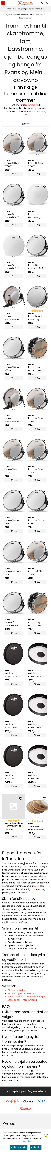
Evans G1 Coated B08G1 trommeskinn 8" (13, 369)
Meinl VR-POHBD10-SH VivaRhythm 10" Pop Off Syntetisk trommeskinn (37, 675)
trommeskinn (31, 105)
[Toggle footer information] (47, 1124)
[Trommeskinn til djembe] (13, 806)
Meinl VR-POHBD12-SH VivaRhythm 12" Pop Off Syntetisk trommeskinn (37, 726)
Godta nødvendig (18, 1147)
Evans (40, 111)
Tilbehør (15, 15)
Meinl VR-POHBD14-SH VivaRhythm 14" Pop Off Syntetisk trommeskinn (37, 777)
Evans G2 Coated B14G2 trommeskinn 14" (12, 215)
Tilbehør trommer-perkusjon (32, 15)
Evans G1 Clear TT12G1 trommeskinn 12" (12, 471)
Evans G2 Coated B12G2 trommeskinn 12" (36, 267)
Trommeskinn (25, 18)
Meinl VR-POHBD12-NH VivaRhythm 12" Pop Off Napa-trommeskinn (12, 726)
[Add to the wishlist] (20, 135)
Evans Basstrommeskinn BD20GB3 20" (13, 318)
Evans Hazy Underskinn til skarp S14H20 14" (36, 624)
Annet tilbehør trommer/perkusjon (26, 996)
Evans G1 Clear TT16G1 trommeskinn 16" (36, 164)
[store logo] (25, 3)
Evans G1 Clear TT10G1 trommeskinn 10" (36, 420)
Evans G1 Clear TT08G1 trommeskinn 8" (12, 164)
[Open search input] (42, 3)
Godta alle (35, 1147)
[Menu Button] (3, 3)
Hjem (8, 15)
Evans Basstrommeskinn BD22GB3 (13, 420)
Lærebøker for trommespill (22, 999)
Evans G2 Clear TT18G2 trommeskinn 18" (36, 573)
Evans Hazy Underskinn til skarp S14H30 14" (36, 369)
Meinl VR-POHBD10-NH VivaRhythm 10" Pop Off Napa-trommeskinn (12, 675)
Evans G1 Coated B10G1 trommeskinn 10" (13, 522)
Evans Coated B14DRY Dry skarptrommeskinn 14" (37, 318)
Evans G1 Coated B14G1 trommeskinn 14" (13, 573)
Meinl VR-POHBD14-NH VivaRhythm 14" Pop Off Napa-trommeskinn (12, 777)
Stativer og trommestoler (21, 993)
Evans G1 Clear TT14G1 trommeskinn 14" (36, 471)
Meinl (25, 114)
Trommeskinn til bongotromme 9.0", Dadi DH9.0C (37, 828)
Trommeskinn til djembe (12, 827)
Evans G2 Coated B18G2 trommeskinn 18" (12, 624)
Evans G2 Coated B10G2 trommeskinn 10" (12, 267)
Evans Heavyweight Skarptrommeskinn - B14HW (37, 215)
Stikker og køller (16, 990)
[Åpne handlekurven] (47, 3)
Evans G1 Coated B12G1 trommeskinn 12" (37, 522)
